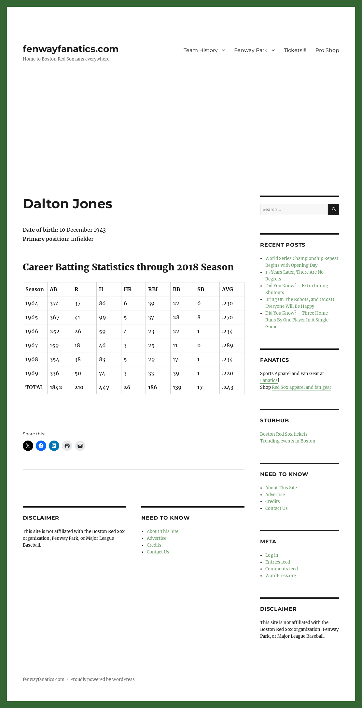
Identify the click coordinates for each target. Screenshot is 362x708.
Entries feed (277, 562)
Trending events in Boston (287, 441)
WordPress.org (280, 576)
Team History (201, 50)
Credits (154, 545)
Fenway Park (251, 50)
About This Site (162, 531)
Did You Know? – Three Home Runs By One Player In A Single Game (296, 320)
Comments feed (281, 569)
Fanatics (269, 380)
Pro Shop (327, 50)
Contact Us (158, 552)
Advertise (156, 538)
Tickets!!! (295, 50)
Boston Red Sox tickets (284, 434)
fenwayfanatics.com (70, 48)
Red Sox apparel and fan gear (301, 387)
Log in (271, 555)
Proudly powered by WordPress (102, 679)
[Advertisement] (182, 147)
